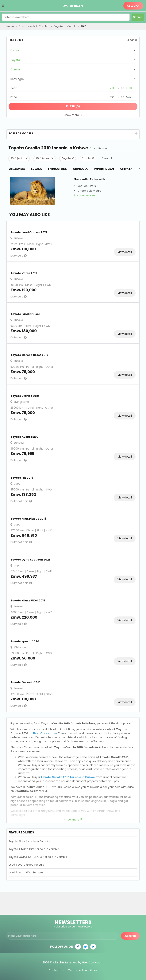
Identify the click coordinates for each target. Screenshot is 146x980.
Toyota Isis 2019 (21, 478)
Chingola (80, 169)
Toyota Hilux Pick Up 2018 (28, 519)
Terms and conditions (82, 970)
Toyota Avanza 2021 (24, 437)
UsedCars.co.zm (45, 733)
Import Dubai (104, 169)
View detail (124, 252)
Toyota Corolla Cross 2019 (29, 355)
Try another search (86, 195)
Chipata (126, 169)
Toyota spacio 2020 (24, 641)
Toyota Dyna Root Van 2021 (30, 559)
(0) (73, 106)
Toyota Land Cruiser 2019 (28, 232)
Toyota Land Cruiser (25, 314)
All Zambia (17, 169)
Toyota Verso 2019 (23, 273)
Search (138, 17)
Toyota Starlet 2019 (24, 396)
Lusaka (36, 169)
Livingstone (57, 169)
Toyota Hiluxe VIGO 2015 (27, 600)
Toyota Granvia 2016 (25, 682)
